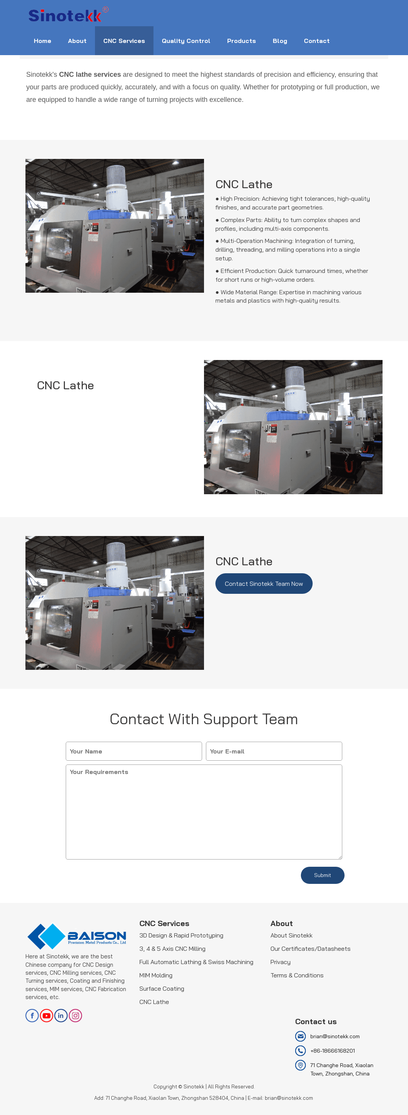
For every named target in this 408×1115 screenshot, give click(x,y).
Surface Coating (161, 988)
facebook (32, 1015)
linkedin (61, 1015)
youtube (46, 1015)
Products (241, 40)
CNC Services (124, 40)
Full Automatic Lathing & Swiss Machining (196, 962)
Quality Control (186, 40)
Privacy (280, 962)
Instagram (75, 1015)
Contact (317, 40)
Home (42, 40)
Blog (280, 40)
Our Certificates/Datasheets (310, 948)
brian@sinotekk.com (335, 1036)
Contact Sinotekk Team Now (264, 583)
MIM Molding (155, 975)
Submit (322, 875)
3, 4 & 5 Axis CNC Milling (172, 948)
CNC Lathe (154, 1002)
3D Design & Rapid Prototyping (181, 935)
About (77, 40)
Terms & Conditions (297, 975)
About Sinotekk (291, 935)
